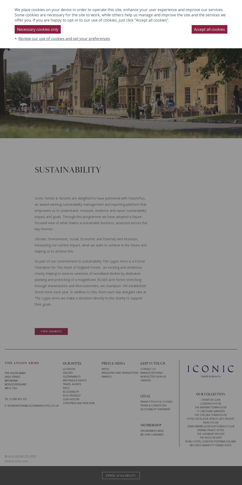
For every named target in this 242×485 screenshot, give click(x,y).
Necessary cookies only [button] (37, 29)
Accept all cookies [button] (209, 29)
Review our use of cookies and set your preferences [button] (64, 38)
